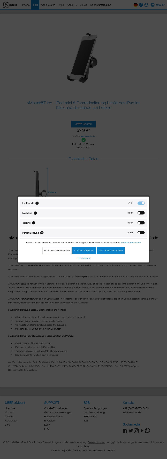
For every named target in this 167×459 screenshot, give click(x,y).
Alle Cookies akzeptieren (111, 250)
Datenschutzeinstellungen (57, 250)
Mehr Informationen (131, 242)
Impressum (83, 257)
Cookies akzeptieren (84, 250)
